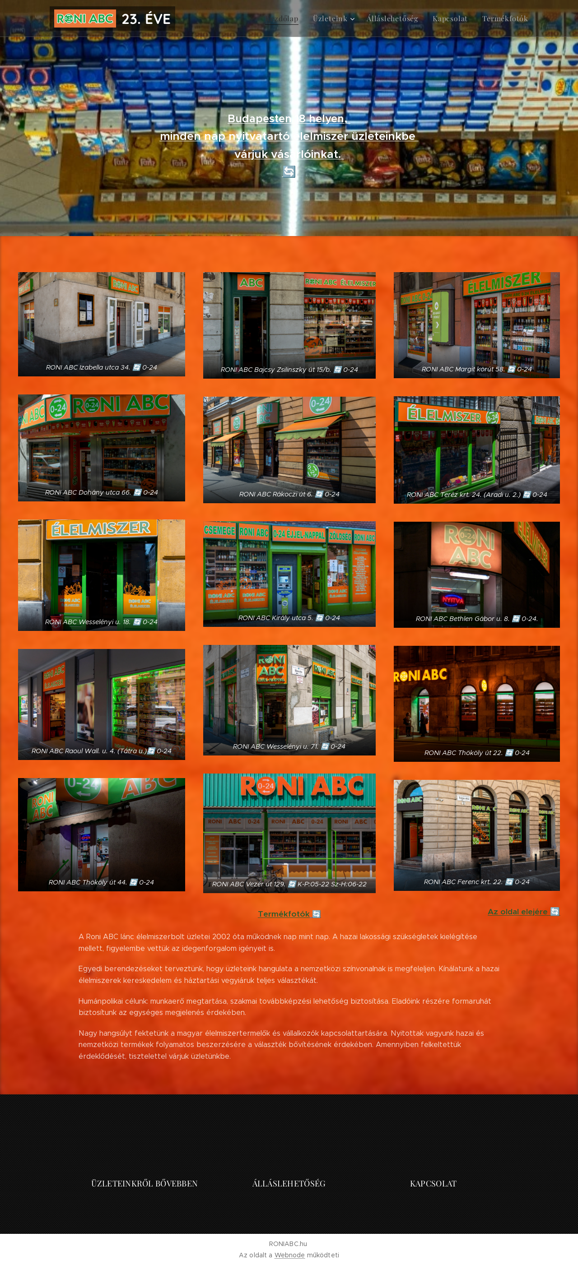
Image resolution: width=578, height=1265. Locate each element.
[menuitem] (295, 18)
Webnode (290, 1255)
